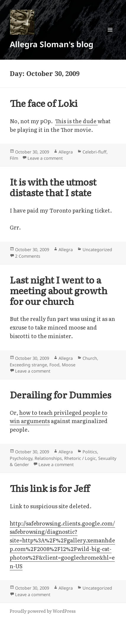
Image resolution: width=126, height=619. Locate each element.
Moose (68, 365)
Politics (90, 452)
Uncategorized (97, 249)
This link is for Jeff (50, 488)
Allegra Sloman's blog (51, 44)
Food (54, 365)
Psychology (21, 458)
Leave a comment (45, 158)
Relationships (48, 458)
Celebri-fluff (94, 152)
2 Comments (27, 256)
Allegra (66, 152)
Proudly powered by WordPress (43, 611)
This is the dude (76, 121)
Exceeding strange (28, 365)
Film (14, 158)
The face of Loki (43, 103)
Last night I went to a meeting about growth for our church (58, 290)
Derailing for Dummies (60, 394)
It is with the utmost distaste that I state (53, 187)
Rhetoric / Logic (80, 458)
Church (90, 358)
